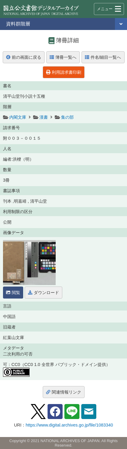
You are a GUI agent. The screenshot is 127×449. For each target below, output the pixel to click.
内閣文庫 (17, 117)
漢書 (43, 117)
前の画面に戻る (23, 57)
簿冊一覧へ (63, 57)
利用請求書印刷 (63, 72)
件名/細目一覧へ (103, 57)
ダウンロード (43, 292)
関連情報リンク (63, 392)
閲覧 (13, 292)
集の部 (67, 117)
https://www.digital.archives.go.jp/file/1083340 (69, 425)
